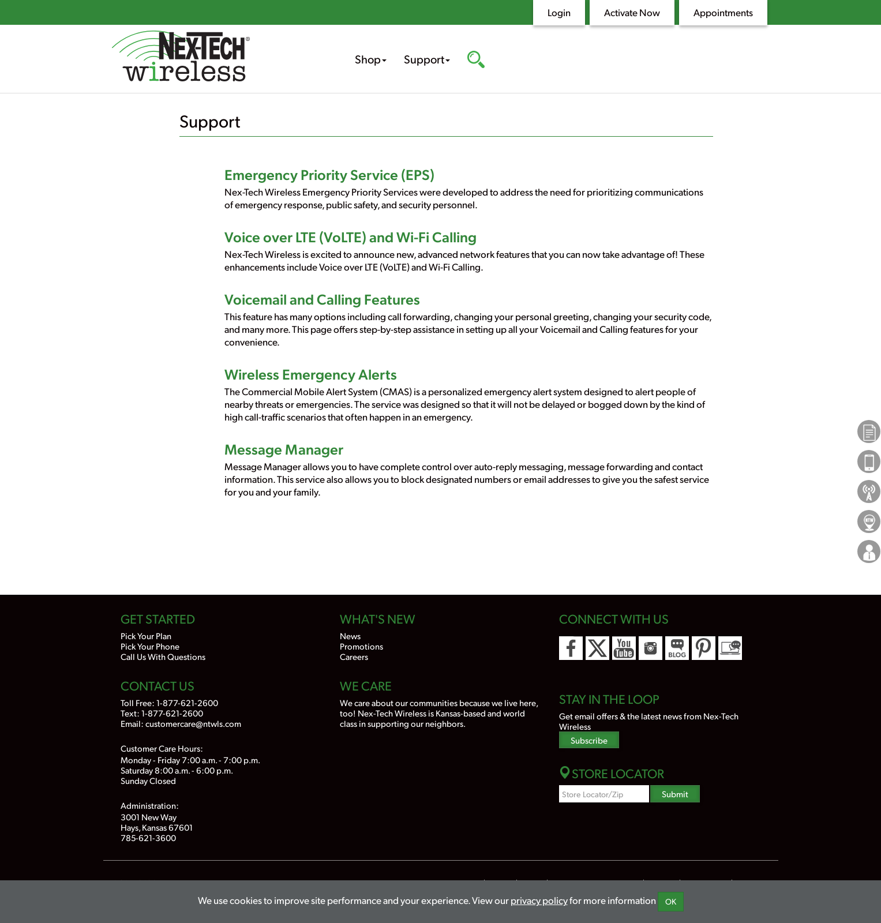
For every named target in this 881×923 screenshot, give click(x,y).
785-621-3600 (148, 837)
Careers (354, 656)
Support (427, 58)
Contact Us (157, 685)
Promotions (361, 645)
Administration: (150, 805)
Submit (675, 793)
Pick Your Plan (146, 635)
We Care (366, 685)
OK (670, 901)
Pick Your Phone (150, 645)
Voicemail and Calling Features (322, 298)
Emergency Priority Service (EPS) (329, 173)
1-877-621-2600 (187, 702)
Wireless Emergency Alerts (310, 373)
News (350, 635)
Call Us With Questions (163, 656)
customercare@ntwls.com (193, 723)
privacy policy (539, 900)
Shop (371, 58)
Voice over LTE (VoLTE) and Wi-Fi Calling (350, 236)
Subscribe (589, 739)
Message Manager (283, 448)
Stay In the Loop (609, 699)
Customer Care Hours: (162, 747)
